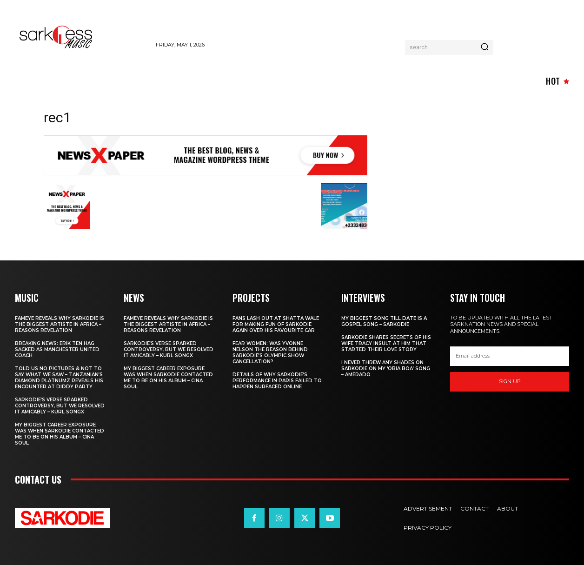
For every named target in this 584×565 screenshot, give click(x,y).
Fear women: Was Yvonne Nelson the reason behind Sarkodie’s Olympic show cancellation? (270, 352)
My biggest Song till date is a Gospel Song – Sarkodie (384, 321)
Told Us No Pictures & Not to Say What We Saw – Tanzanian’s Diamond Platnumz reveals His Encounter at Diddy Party (59, 378)
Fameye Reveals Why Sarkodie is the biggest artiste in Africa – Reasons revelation (59, 324)
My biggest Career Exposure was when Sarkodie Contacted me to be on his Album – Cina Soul (59, 434)
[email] (509, 356)
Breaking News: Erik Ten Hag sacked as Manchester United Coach (57, 349)
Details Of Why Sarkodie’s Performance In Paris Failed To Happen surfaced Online (277, 381)
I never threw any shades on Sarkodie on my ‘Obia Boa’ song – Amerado (385, 368)
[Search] (484, 47)
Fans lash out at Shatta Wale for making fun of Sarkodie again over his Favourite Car (275, 324)
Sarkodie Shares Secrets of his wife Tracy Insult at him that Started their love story (386, 343)
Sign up (510, 381)
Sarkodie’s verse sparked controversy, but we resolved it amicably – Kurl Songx (60, 406)
